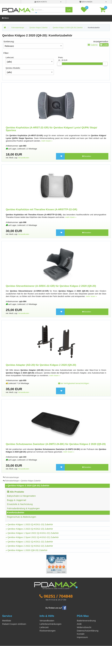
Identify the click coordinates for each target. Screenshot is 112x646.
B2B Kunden (85, 2)
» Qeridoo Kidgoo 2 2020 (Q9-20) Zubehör (27, 485)
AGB (79, 624)
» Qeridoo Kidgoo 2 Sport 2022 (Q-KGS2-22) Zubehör (32, 537)
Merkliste (6, 620)
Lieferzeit (44, 627)
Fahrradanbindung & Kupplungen (23, 508)
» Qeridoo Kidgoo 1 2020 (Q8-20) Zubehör (26, 550)
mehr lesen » (46, 141)
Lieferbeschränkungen (50, 624)
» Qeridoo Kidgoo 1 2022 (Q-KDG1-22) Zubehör (29, 541)
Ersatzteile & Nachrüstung (20, 504)
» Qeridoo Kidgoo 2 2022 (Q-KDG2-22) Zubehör (29, 546)
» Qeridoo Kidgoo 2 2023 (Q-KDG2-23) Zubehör (29, 529)
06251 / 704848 (58, 596)
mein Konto (41, 2)
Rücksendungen (48, 630)
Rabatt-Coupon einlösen (14, 624)
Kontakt (80, 634)
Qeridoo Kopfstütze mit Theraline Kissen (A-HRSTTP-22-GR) (41, 209)
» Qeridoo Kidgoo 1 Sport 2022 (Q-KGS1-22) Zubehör (32, 533)
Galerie (93, 45)
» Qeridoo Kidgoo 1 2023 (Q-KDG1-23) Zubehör (29, 524)
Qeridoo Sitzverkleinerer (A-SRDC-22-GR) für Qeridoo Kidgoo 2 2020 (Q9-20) (51, 286)
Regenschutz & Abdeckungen (21, 517)
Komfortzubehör (94, 27)
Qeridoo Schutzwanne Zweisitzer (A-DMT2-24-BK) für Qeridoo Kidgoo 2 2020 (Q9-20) (56, 444)
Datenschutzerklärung (87, 630)
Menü (5, 18)
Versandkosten (23, 158)
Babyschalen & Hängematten (21, 496)
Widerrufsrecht (84, 627)
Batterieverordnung (86, 620)
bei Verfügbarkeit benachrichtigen (73, 383)
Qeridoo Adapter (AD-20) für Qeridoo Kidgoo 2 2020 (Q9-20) (41, 365)
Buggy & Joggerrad (16, 500)
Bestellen (86, 156)
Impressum (82, 637)
